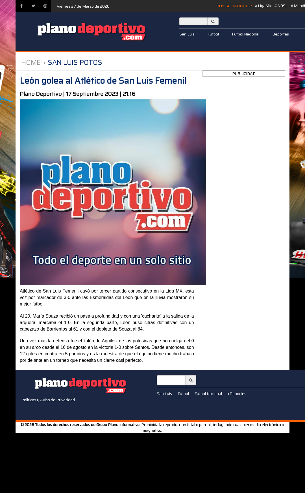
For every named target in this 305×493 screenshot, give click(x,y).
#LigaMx (263, 5)
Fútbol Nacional (245, 34)
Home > (33, 62)
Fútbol (213, 34)
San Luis (187, 34)
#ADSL (281, 5)
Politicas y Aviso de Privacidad (48, 400)
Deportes (280, 34)
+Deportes (237, 393)
